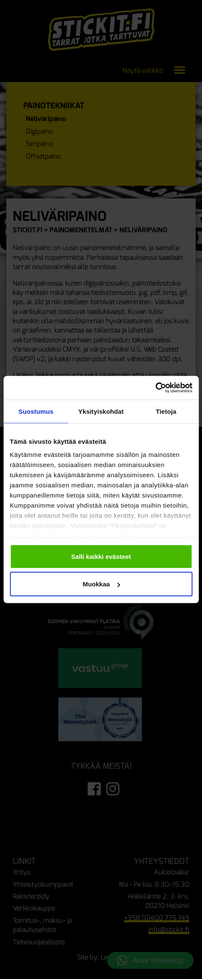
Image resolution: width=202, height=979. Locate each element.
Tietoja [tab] (166, 411)
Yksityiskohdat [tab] (101, 411)
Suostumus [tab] (36, 411)
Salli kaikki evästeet (101, 556)
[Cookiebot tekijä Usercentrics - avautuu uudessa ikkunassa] (155, 387)
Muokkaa (101, 584)
